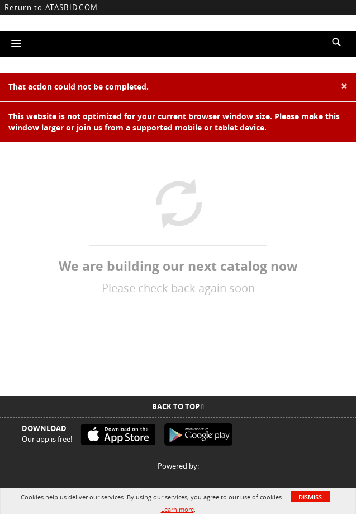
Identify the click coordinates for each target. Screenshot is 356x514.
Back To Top (178, 406)
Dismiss (310, 497)
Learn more (177, 509)
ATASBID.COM (71, 7)
